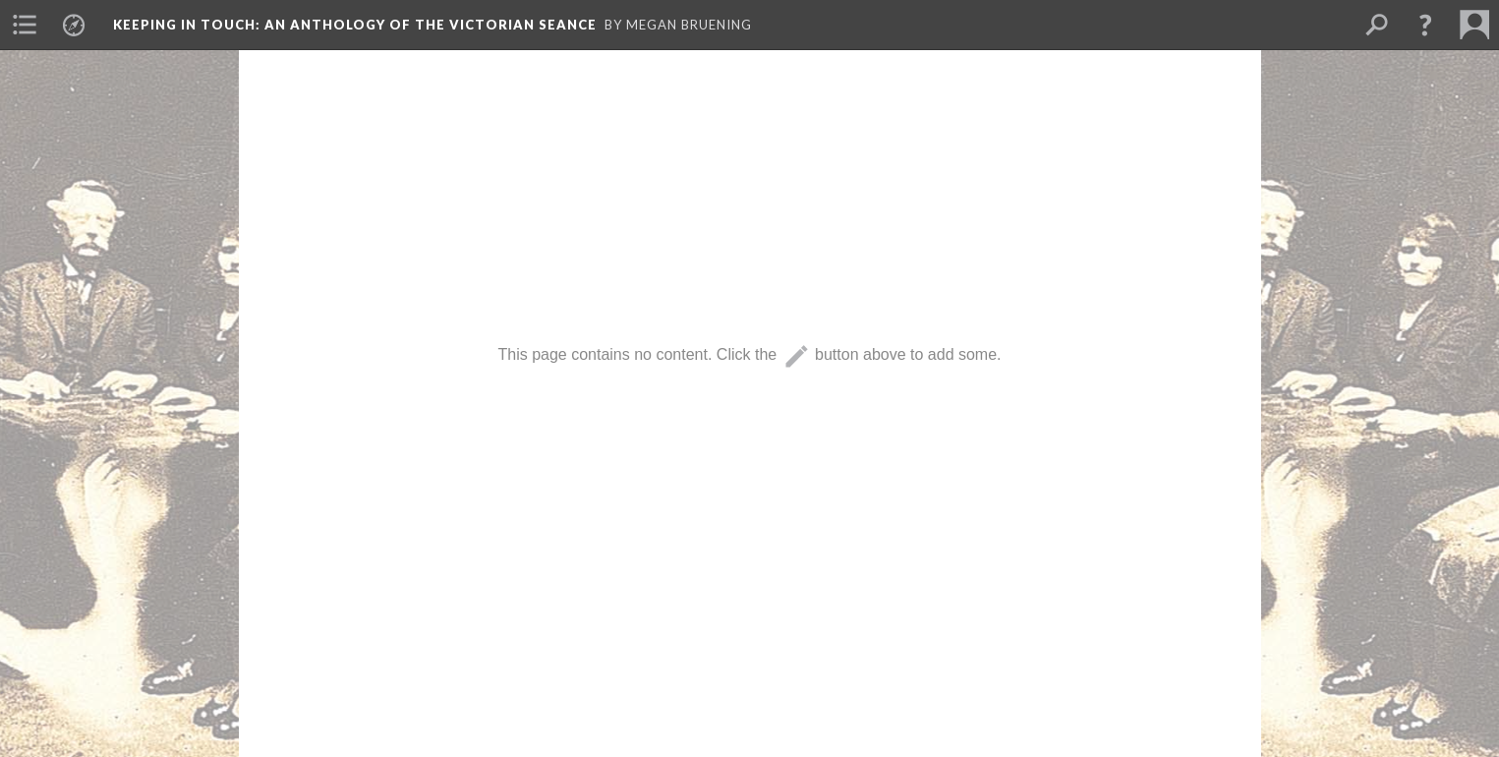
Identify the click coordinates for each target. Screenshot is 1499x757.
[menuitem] (24, 24)
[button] (1425, 24)
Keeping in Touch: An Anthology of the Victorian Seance (355, 24)
